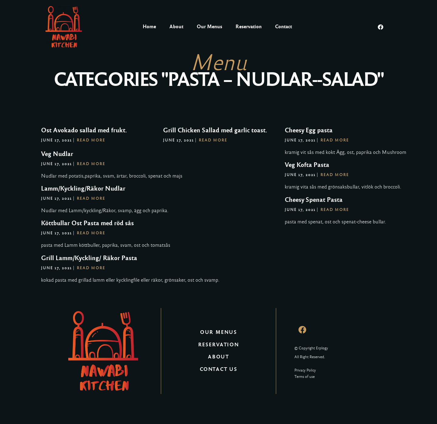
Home (149, 26)
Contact (283, 26)
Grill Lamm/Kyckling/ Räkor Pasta (89, 258)
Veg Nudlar (57, 154)
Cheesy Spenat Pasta (314, 199)
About (176, 26)
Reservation (248, 26)
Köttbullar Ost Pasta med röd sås (87, 223)
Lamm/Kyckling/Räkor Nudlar (83, 188)
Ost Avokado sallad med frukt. (84, 130)
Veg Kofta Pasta (307, 164)
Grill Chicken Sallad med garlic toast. (215, 130)
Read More (91, 140)
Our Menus (209, 26)
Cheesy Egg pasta (309, 130)
